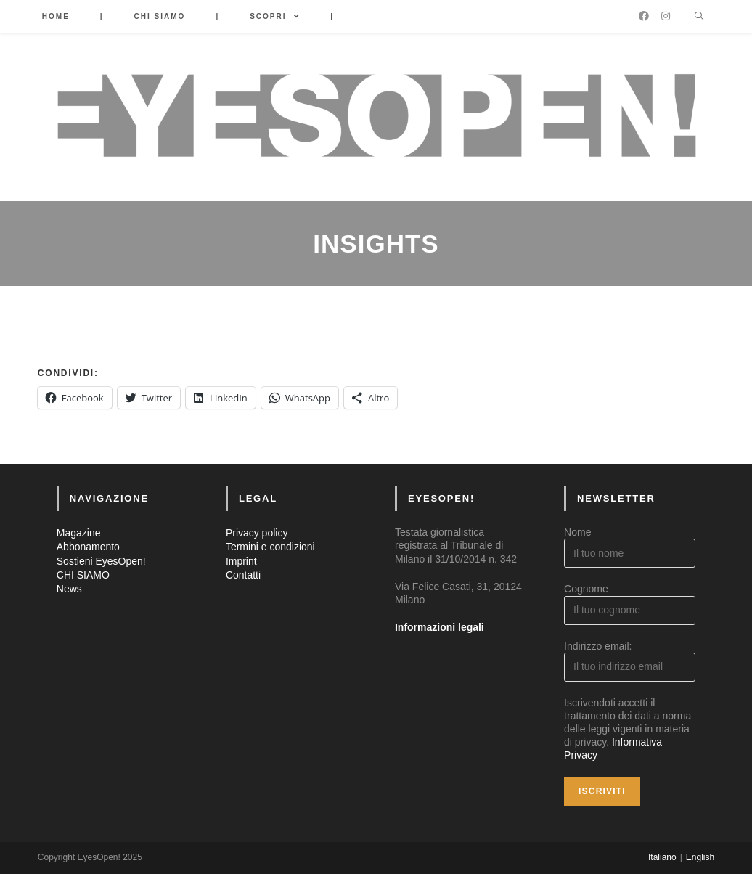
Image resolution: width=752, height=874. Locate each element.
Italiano (662, 857)
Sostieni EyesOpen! (101, 561)
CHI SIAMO (83, 575)
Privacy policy (257, 533)
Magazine (79, 533)
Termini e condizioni (270, 546)
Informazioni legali (439, 627)
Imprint (241, 561)
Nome (577, 532)
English (700, 857)
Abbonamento (88, 546)
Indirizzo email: (598, 646)
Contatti (243, 575)
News (69, 589)
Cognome (586, 589)
